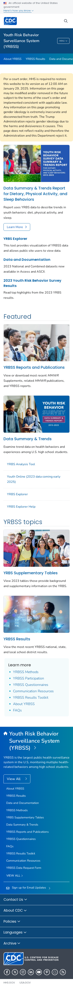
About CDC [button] (15, 910)
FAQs (17, 710)
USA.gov (25, 982)
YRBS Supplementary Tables (31, 573)
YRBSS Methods (26, 672)
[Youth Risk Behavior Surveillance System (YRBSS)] (36, 741)
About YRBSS (12, 59)
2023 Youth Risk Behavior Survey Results (32, 283)
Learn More (15, 227)
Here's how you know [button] (19, 10)
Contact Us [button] (15, 899)
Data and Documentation (27, 259)
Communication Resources (33, 691)
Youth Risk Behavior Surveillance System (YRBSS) (21, 40)
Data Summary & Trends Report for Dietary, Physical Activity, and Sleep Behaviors (35, 193)
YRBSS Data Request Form (23, 868)
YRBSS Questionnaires (30, 684)
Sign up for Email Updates (29, 888)
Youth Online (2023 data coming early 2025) (33, 479)
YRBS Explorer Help (21, 507)
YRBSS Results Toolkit (30, 697)
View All (14, 779)
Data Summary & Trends (28, 439)
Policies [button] (12, 921)
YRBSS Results (35, 59)
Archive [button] (12, 943)
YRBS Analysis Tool (21, 464)
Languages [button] (15, 932)
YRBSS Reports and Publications (34, 367)
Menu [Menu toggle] (63, 41)
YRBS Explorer (15, 238)
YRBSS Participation (28, 678)
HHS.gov (9, 982)
